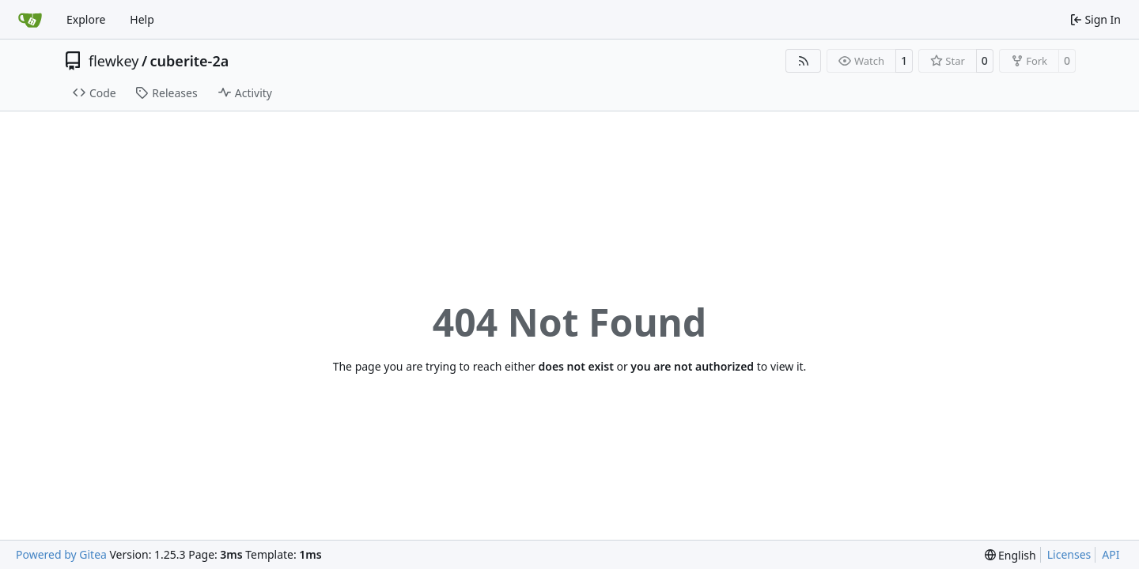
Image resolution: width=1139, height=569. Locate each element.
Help (142, 19)
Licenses (1069, 554)
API (1110, 554)
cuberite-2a (189, 61)
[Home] (30, 20)
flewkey (113, 61)
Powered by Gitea (61, 554)
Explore (85, 19)
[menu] (1010, 555)
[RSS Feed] (803, 61)
